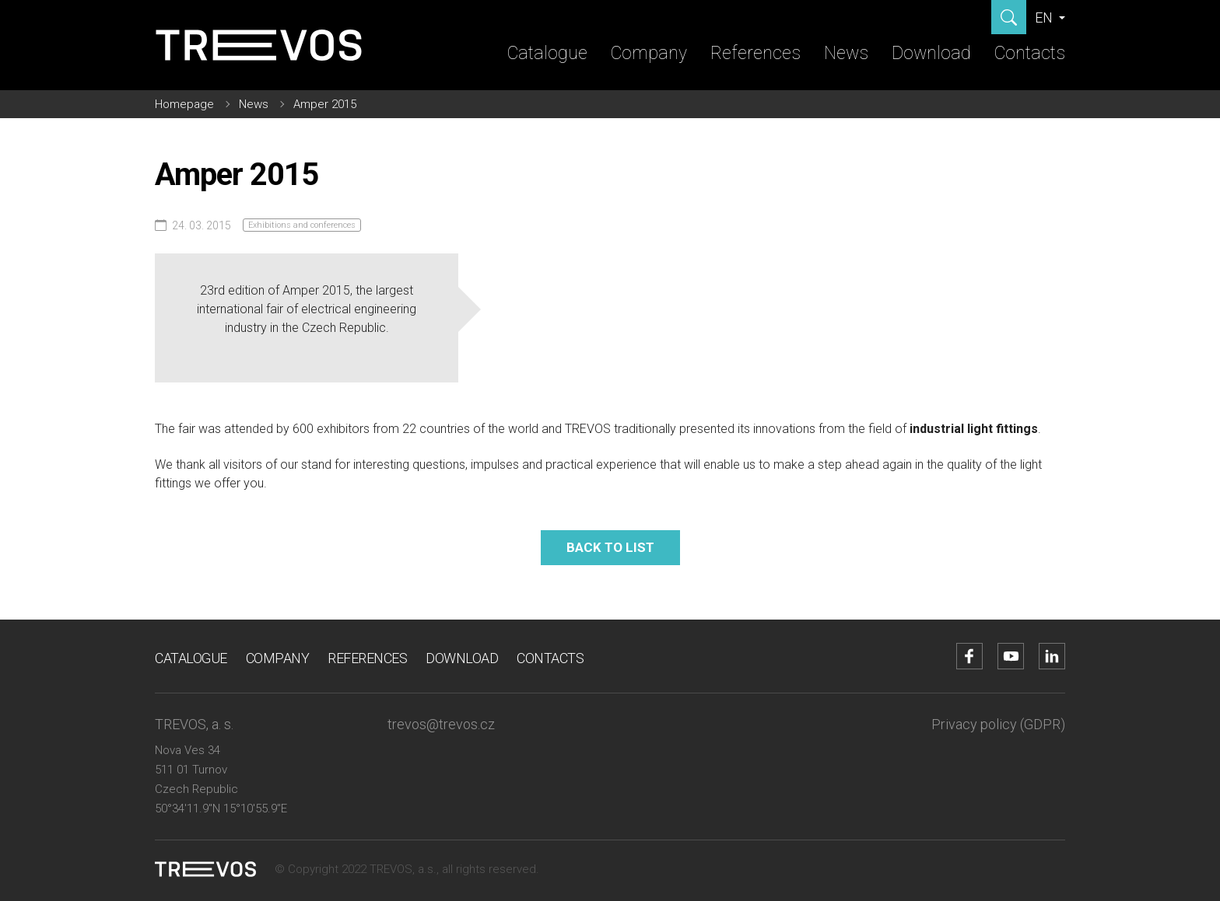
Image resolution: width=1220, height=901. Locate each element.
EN (1045, 17)
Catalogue (547, 53)
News (846, 53)
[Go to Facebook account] (969, 656)
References (755, 53)
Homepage (184, 104)
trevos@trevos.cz (441, 724)
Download (931, 53)
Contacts (1029, 53)
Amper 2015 (324, 104)
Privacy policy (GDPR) (998, 724)
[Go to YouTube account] (1010, 656)
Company (649, 53)
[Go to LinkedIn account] (1052, 656)
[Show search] (1008, 17)
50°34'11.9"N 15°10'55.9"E (221, 808)
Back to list (610, 547)
